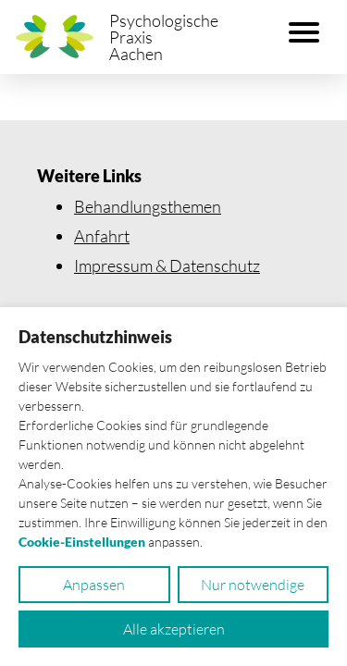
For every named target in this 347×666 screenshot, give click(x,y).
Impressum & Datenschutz (167, 265)
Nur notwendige (252, 584)
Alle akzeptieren (174, 629)
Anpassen (94, 584)
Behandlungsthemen (147, 206)
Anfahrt (102, 236)
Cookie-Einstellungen (82, 541)
